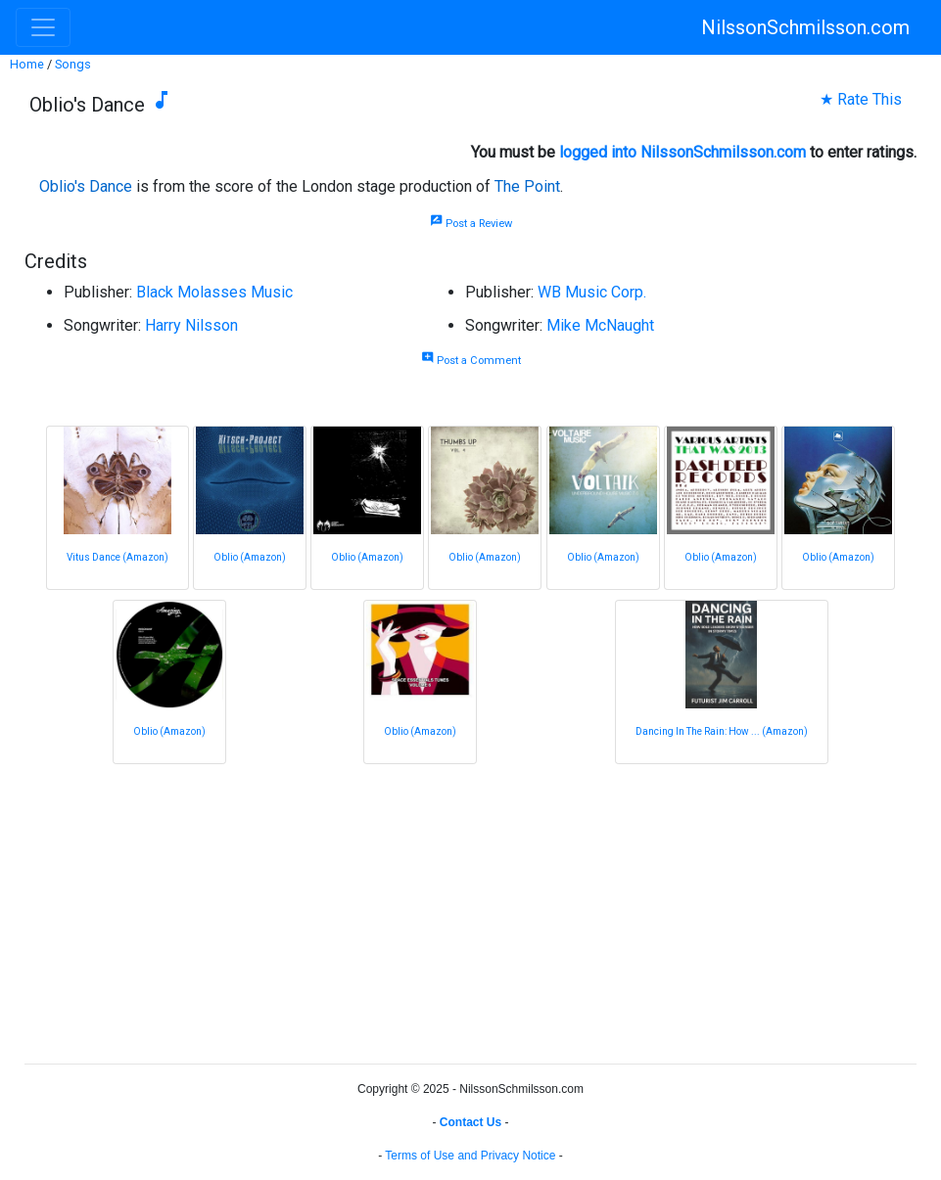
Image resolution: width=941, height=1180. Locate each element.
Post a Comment (471, 360)
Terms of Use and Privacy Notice (470, 1155)
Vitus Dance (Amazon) (117, 557)
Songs (73, 64)
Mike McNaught (600, 325)
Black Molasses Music (214, 292)
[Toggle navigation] (43, 27)
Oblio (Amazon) (249, 557)
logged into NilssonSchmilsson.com (682, 152)
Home (27, 64)
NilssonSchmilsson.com (805, 27)
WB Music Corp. (592, 292)
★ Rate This (861, 99)
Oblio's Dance (85, 186)
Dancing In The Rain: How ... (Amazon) (721, 731)
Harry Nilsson (191, 325)
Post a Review (471, 223)
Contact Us (470, 1122)
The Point (527, 186)
